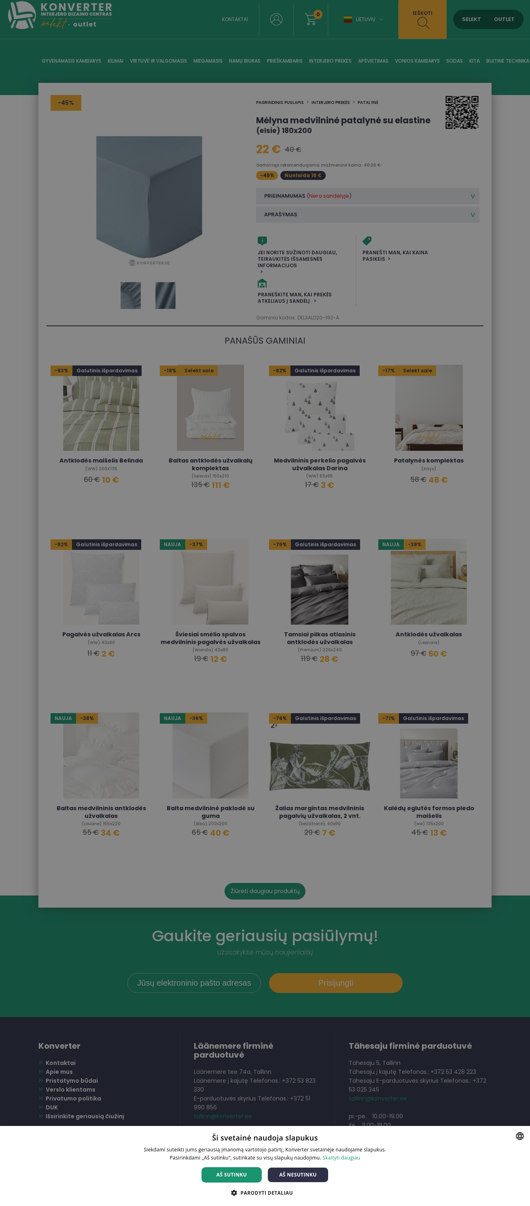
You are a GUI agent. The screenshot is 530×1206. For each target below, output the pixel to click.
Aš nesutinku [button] (298, 1174)
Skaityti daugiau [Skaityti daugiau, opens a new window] (341, 1157)
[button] (265, 1192)
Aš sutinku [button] (231, 1174)
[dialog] (265, 603)
